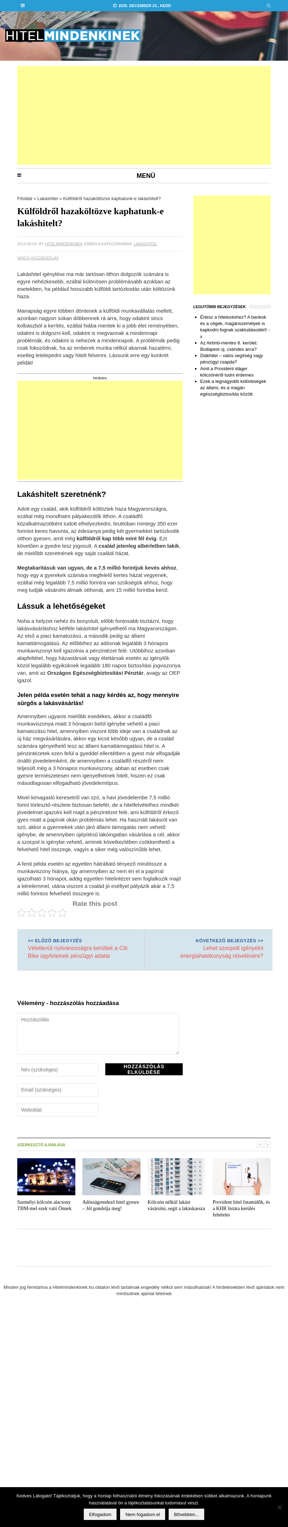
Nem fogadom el (142, 1514)
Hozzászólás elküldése (144, 1069)
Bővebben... (186, 1514)
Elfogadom (100, 1514)
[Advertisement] (91, 115)
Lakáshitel (47, 198)
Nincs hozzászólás (38, 258)
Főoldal (24, 198)
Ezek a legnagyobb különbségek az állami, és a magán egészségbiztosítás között (233, 388)
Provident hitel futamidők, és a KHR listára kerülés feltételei (241, 1209)
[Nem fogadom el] (279, 1507)
